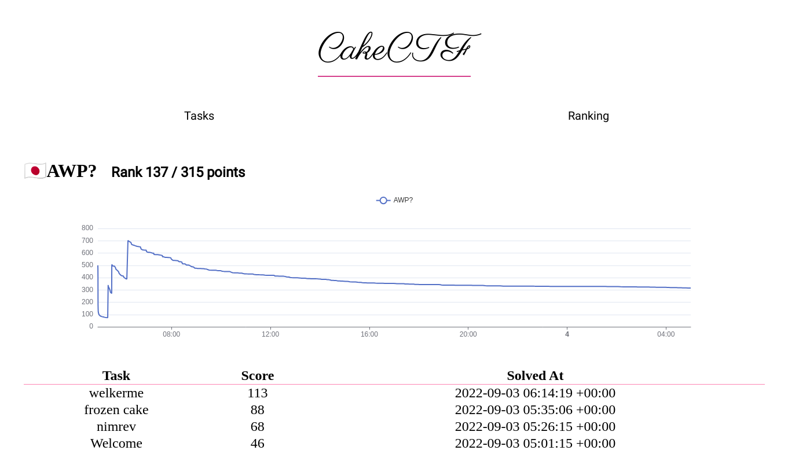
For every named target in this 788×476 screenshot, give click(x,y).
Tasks (199, 116)
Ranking (588, 116)
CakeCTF (394, 50)
